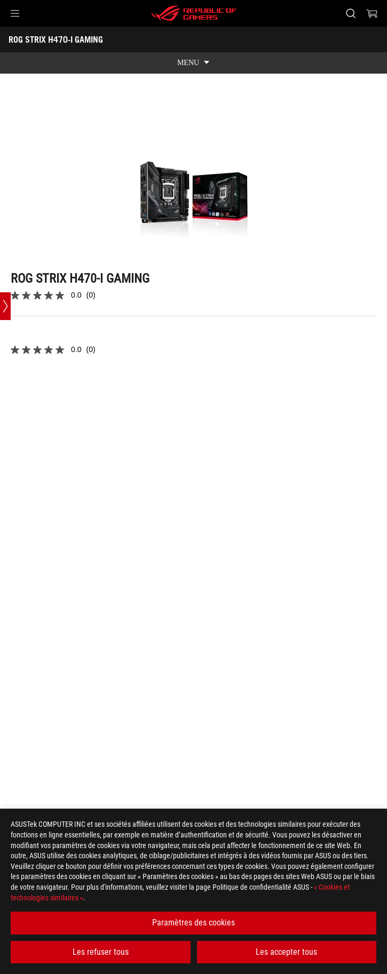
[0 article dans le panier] (372, 13)
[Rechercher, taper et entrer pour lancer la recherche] (350, 13)
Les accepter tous (286, 952)
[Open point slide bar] (5, 306)
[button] (15, 13)
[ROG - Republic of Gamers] (193, 13)
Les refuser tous (101, 952)
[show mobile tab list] (193, 63)
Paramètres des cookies (193, 922)
